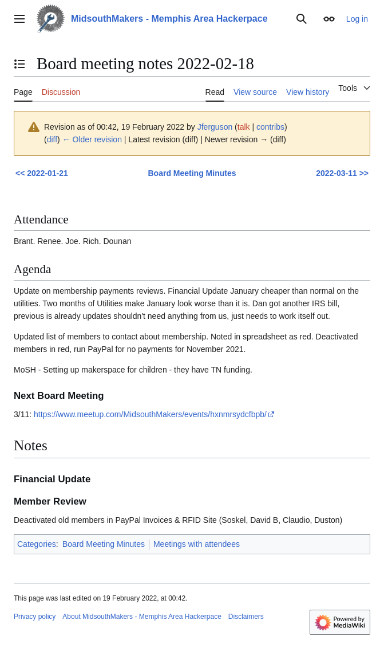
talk (243, 126)
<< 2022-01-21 (41, 173)
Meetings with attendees (196, 544)
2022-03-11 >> (342, 173)
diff (52, 139)
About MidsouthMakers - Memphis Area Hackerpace (141, 617)
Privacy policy (35, 617)
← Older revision (92, 139)
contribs (270, 126)
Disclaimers (246, 617)
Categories (36, 544)
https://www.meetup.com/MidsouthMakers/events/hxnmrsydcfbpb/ (150, 414)
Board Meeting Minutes (192, 173)
